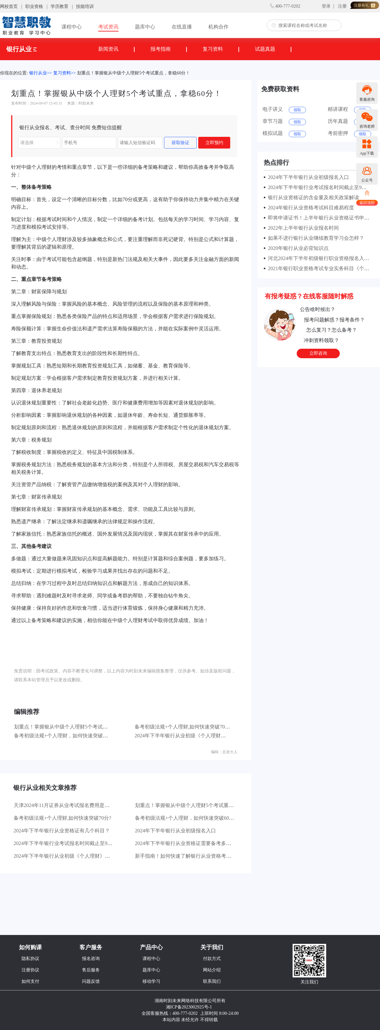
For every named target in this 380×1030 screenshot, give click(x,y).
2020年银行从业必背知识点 (297, 248)
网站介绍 (212, 970)
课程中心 (71, 26)
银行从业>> (40, 73)
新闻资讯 (108, 49)
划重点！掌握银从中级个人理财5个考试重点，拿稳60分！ (133, 73)
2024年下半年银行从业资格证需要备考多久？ (185, 843)
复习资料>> (64, 73)
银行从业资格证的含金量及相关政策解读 (312, 197)
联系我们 (212, 981)
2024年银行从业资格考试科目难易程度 (309, 207)
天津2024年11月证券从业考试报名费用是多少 (64, 805)
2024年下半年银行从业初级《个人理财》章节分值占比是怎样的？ (208, 735)
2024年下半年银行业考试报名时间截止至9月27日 (68, 843)
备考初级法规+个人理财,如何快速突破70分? (183, 726)
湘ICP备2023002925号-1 (189, 1007)
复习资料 (213, 49)
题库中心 (145, 26)
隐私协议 (30, 958)
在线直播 (182, 26)
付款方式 (212, 958)
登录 (326, 6)
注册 (342, 6)
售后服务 (91, 970)
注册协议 (30, 970)
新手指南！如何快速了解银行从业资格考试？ (185, 856)
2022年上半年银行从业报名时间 (302, 228)
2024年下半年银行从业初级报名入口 (175, 830)
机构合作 (218, 26)
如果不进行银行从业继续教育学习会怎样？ (314, 238)
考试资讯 (108, 26)
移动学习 (151, 981)
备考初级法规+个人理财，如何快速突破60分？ (66, 735)
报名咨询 (91, 958)
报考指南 (160, 49)
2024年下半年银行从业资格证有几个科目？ (62, 830)
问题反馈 (91, 981)
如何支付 (30, 981)
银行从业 (21, 49)
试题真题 (265, 49)
